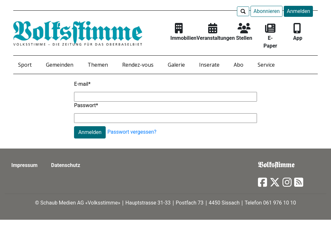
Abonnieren (266, 11)
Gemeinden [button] (59, 64)
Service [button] (266, 64)
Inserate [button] (209, 64)
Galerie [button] (176, 64)
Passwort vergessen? (131, 132)
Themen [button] (98, 64)
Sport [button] (25, 64)
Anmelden (298, 11)
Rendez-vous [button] (138, 64)
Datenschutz (65, 165)
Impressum (24, 165)
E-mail (82, 84)
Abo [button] (238, 64)
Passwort (86, 105)
